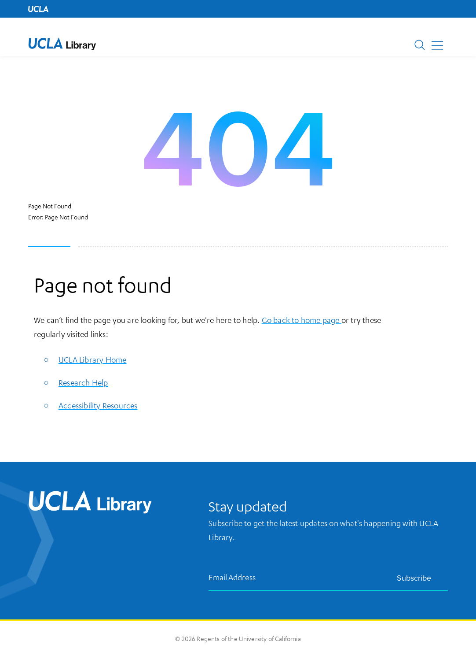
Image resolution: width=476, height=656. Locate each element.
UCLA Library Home (92, 359)
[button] (62, 44)
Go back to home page (301, 320)
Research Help (83, 382)
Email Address (232, 577)
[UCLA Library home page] (62, 44)
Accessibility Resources (98, 405)
